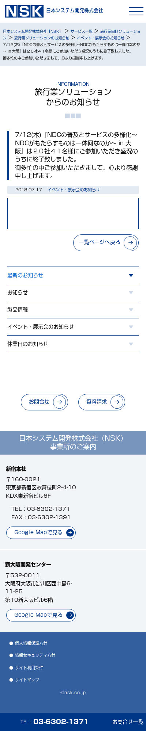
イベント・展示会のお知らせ (40, 326)
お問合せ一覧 (127, 721)
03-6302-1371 (48, 509)
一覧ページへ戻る (99, 242)
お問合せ (39, 401)
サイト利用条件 (29, 668)
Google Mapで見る (38, 532)
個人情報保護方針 (31, 643)
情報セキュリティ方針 (35, 655)
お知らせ (17, 292)
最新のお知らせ (25, 275)
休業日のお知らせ (27, 344)
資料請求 (96, 401)
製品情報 (17, 309)
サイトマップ (27, 680)
